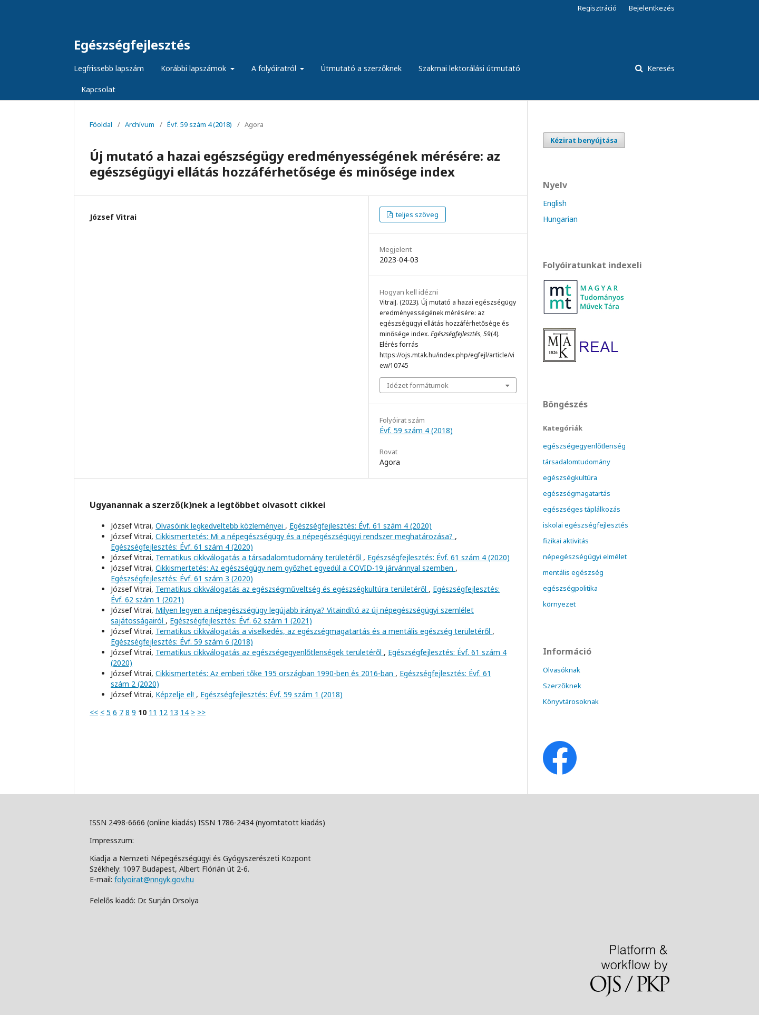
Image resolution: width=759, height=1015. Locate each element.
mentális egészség (573, 572)
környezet (559, 604)
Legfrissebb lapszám (109, 68)
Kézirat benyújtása (584, 140)
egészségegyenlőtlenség (584, 446)
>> (201, 712)
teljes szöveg (416, 214)
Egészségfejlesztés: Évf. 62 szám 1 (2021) (241, 621)
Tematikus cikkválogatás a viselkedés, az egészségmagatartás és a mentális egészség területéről (323, 631)
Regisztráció (597, 8)
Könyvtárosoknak (571, 701)
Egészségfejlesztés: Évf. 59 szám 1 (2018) (271, 694)
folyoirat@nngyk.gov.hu (154, 879)
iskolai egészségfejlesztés (585, 525)
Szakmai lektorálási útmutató (469, 68)
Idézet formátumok (418, 385)
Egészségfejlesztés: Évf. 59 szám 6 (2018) (182, 642)
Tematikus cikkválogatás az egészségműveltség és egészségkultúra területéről (292, 589)
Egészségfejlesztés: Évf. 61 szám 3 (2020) (182, 578)
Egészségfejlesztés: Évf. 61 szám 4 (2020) (360, 526)
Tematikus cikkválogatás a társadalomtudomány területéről (259, 557)
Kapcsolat (98, 89)
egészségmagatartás (576, 493)
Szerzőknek (562, 685)
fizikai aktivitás (566, 540)
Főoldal (101, 124)
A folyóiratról (274, 68)
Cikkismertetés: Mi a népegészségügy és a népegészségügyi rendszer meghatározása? (305, 536)
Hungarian (560, 219)
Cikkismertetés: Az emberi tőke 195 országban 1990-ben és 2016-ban (275, 673)
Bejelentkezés (652, 8)
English (555, 203)
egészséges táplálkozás (581, 509)
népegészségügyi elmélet (585, 556)
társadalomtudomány (576, 461)
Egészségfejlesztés (132, 44)
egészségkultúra (570, 477)
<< (94, 712)
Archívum (139, 124)
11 (153, 712)
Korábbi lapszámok (194, 68)
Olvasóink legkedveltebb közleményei (220, 526)
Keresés (660, 68)
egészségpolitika (570, 588)
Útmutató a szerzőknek (361, 68)
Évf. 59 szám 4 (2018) (199, 124)
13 (174, 712)
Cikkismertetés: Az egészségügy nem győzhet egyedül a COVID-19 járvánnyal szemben (305, 568)
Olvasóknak (561, 670)
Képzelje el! (175, 694)
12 (163, 712)
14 (184, 712)
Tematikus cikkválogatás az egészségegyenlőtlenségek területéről (269, 652)
